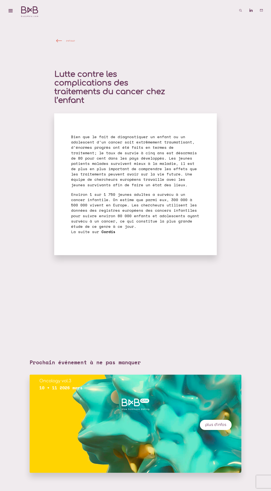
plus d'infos (215, 425)
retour (70, 40)
